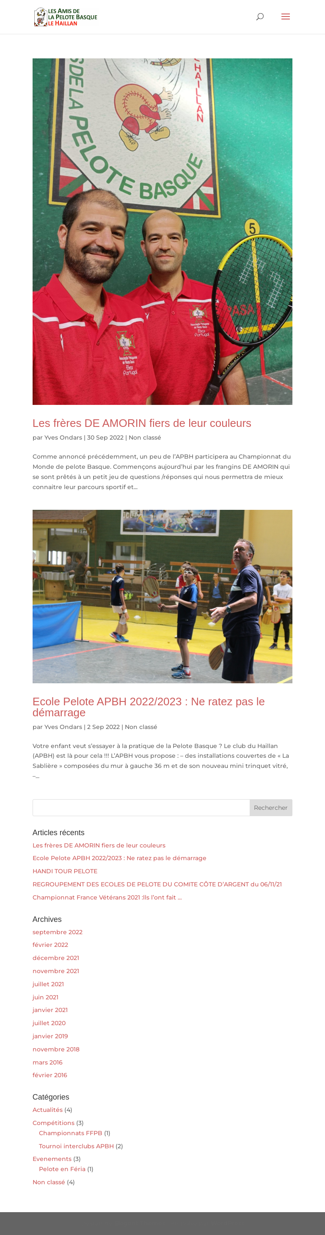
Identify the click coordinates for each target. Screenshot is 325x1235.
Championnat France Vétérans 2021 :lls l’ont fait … (107, 897)
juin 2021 (45, 997)
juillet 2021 (48, 984)
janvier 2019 (50, 1036)
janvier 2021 (50, 1010)
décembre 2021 (56, 958)
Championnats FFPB (70, 1133)
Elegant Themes (139, 1223)
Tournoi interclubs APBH (76, 1146)
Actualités (48, 1110)
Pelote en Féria (62, 1169)
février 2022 (50, 945)
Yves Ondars (63, 437)
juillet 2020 (49, 1023)
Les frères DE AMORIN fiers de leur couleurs (142, 423)
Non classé (145, 437)
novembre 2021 (56, 971)
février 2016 (50, 1075)
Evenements (52, 1159)
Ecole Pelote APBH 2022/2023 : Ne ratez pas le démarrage (149, 707)
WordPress (227, 1223)
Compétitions (53, 1123)
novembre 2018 (56, 1049)
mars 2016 (48, 1062)
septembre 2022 (58, 932)
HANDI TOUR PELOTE (65, 871)
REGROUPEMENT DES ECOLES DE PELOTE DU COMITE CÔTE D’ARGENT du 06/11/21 (157, 884)
